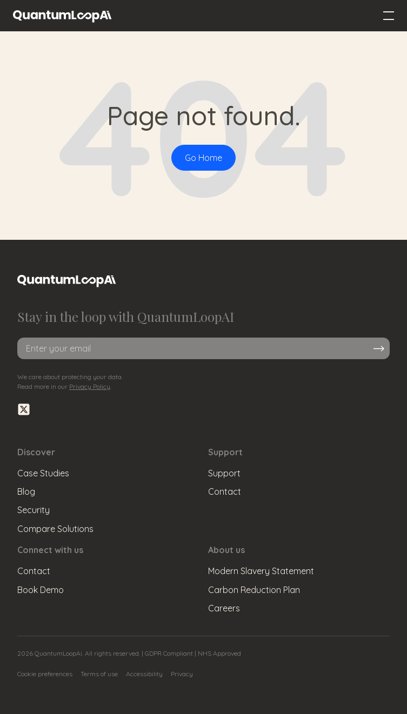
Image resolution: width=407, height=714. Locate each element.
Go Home (203, 157)
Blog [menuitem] (26, 491)
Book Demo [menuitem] (40, 589)
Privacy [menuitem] (182, 674)
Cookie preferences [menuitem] (44, 674)
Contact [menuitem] (224, 491)
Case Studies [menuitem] (43, 473)
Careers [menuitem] (224, 608)
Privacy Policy (89, 386)
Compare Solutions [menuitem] (55, 528)
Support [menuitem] (224, 473)
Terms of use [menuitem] (99, 674)
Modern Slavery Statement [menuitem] (261, 570)
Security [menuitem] (33, 509)
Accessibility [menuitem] (144, 674)
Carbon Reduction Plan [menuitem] (254, 589)
